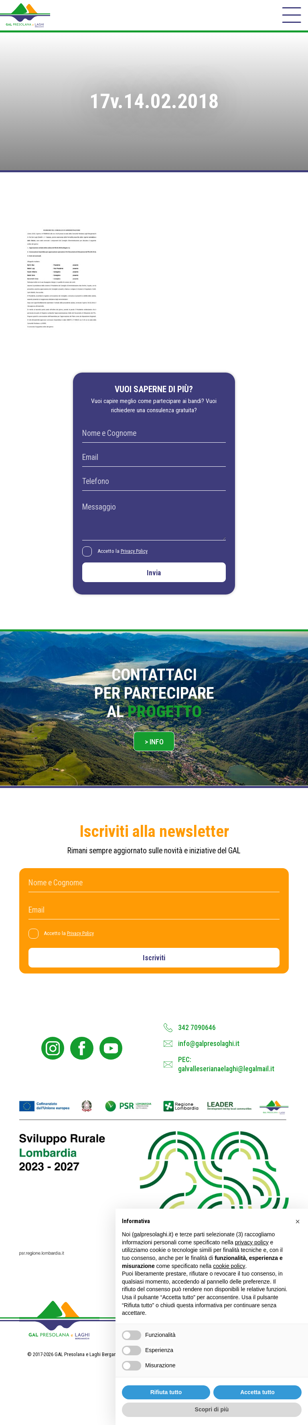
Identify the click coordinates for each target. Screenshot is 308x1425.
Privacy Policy (137, 557)
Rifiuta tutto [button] (166, 1392)
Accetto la (125, 557)
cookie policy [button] (229, 1266)
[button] (297, 1221)
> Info (154, 752)
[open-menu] (290, 17)
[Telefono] (154, 488)
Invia (154, 580)
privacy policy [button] (252, 1242)
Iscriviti (154, 971)
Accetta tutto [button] (257, 1392)
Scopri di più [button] (212, 1409)
